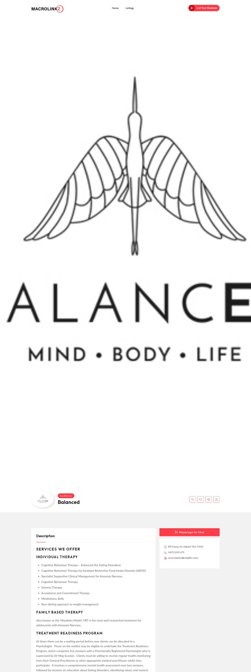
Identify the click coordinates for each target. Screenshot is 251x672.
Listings (129, 8)
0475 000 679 (174, 552)
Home (115, 8)
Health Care (66, 495)
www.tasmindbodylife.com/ (181, 557)
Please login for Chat (189, 532)
